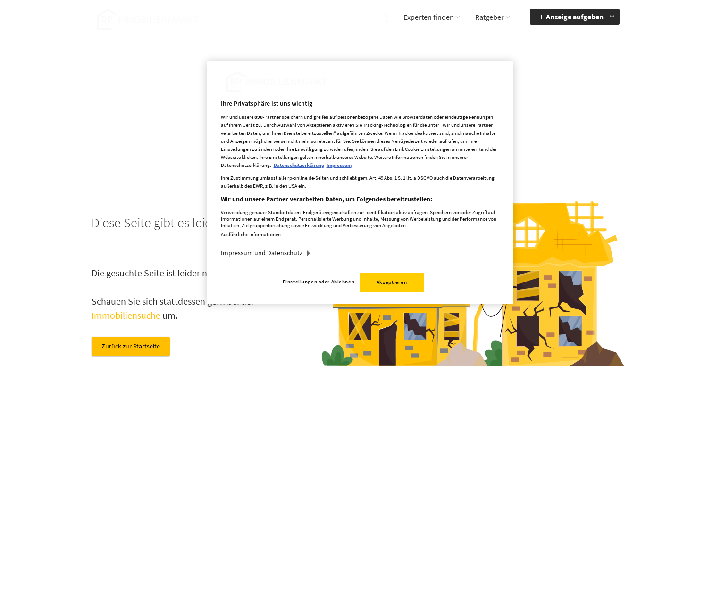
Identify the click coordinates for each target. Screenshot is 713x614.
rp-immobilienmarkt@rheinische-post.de (330, 526)
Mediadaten (425, 485)
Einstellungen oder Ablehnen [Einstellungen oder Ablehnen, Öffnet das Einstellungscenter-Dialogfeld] (318, 281)
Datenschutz (427, 513)
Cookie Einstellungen (439, 527)
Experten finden (428, 17)
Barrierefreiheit (581, 485)
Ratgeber (489, 17)
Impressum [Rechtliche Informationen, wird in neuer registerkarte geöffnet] (339, 165)
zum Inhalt (575, 513)
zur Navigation (580, 499)
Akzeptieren (392, 282)
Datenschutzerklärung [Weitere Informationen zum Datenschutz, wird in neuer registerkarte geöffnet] (299, 165)
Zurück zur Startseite (130, 346)
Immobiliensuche (126, 315)
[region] (360, 182)
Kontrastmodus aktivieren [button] (507, 525)
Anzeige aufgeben (575, 16)
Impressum (425, 499)
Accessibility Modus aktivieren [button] (512, 503)
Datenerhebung (431, 540)
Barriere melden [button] (507, 485)
